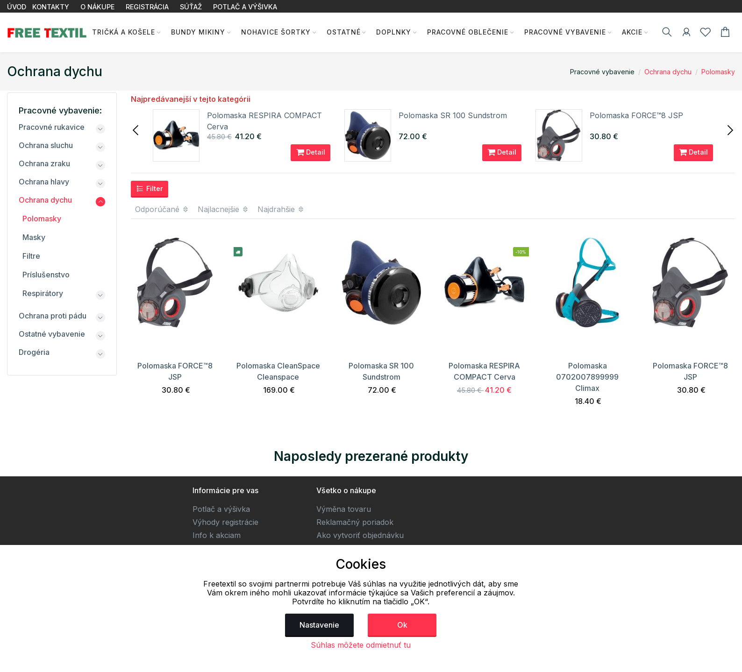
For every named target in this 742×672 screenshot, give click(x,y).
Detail (310, 152)
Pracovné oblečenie (467, 32)
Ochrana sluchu (46, 145)
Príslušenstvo (46, 274)
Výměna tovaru (343, 509)
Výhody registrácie (225, 522)
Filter (149, 188)
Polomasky (718, 72)
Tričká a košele (122, 32)
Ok (402, 625)
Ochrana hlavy (44, 181)
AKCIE (631, 32)
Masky (33, 237)
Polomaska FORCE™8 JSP (636, 115)
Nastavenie (319, 625)
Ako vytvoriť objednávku (360, 535)
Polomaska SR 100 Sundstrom (453, 115)
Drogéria (34, 352)
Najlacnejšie (223, 209)
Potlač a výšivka (221, 509)
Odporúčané (162, 209)
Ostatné (343, 32)
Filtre (31, 256)
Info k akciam (217, 535)
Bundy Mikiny (197, 32)
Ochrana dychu (668, 72)
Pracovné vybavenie (565, 32)
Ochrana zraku (44, 163)
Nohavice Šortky (275, 32)
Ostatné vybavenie (52, 334)
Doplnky (393, 32)
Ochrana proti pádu (52, 315)
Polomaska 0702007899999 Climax (587, 377)
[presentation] (136, 129)
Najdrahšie (281, 209)
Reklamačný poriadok (354, 522)
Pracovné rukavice (52, 127)
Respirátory (42, 293)
